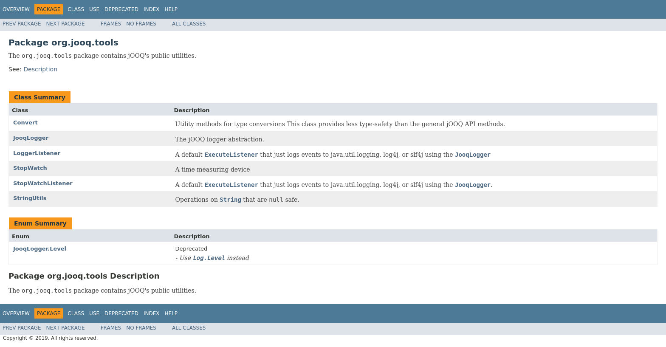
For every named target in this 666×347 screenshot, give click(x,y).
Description (40, 69)
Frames (111, 24)
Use (94, 9)
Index (152, 9)
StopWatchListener (43, 183)
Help (171, 9)
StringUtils (29, 198)
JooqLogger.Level (39, 248)
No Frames (141, 24)
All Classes (189, 24)
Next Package (65, 24)
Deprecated (121, 9)
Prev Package (22, 24)
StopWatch (30, 168)
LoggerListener (36, 153)
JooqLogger (30, 138)
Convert (25, 122)
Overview (16, 9)
